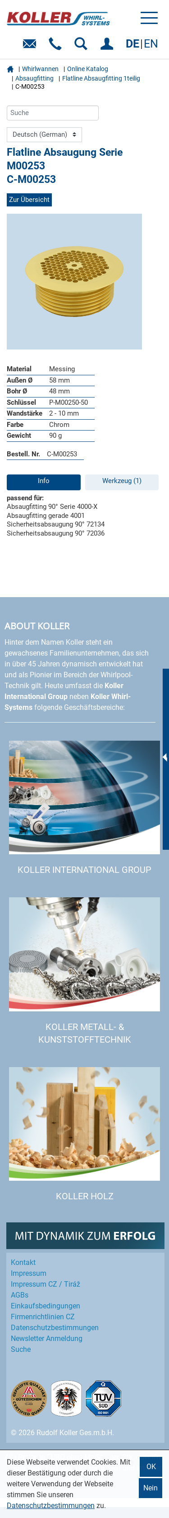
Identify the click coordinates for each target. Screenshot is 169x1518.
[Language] (44, 135)
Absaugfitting (34, 78)
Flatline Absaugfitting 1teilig (101, 78)
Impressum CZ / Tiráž (45, 1284)
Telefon (57, 47)
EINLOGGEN (108, 47)
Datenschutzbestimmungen (51, 1505)
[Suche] (53, 112)
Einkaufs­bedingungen (45, 1306)
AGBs (19, 1295)
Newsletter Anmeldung (46, 1338)
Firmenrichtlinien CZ (43, 1316)
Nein (150, 1488)
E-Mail (31, 47)
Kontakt (23, 1262)
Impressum (28, 1273)
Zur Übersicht (29, 200)
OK (151, 1466)
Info (44, 481)
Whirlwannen (40, 68)
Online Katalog (87, 68)
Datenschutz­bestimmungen (55, 1327)
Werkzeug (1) (122, 481)
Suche (21, 1349)
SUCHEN (83, 47)
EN (151, 43)
